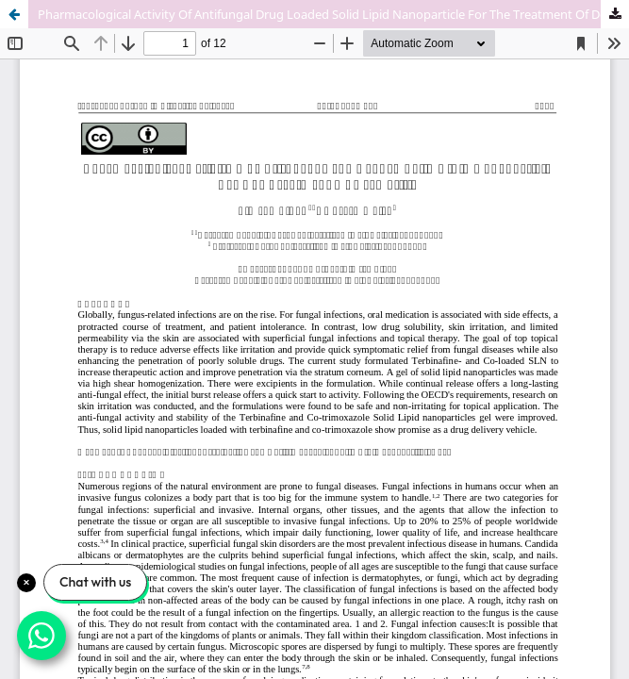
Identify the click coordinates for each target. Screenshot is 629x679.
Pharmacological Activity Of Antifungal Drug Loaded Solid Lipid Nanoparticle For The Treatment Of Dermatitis (333, 14)
